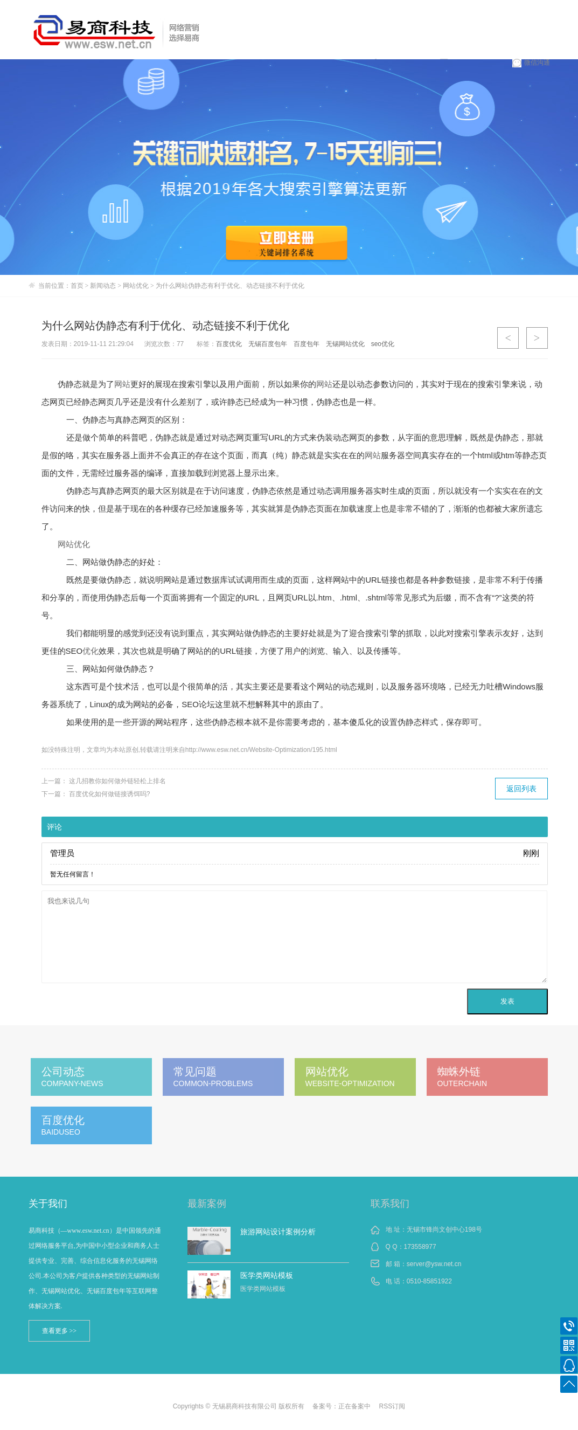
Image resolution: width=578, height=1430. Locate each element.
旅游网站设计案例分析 (278, 1231)
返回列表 (521, 788)
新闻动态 (103, 285)
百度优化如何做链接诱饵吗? (109, 794)
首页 (77, 285)
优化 (90, 650)
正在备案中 (354, 1406)
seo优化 (382, 344)
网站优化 (136, 285)
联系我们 (390, 1203)
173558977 (420, 1247)
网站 (122, 384)
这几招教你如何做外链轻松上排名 (117, 781)
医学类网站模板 (266, 1275)
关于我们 (48, 1203)
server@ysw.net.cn (434, 1264)
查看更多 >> (59, 1331)
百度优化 (229, 344)
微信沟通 (531, 62)
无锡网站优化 (345, 344)
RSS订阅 (392, 1406)
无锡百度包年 (267, 344)
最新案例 (206, 1203)
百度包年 (306, 344)
